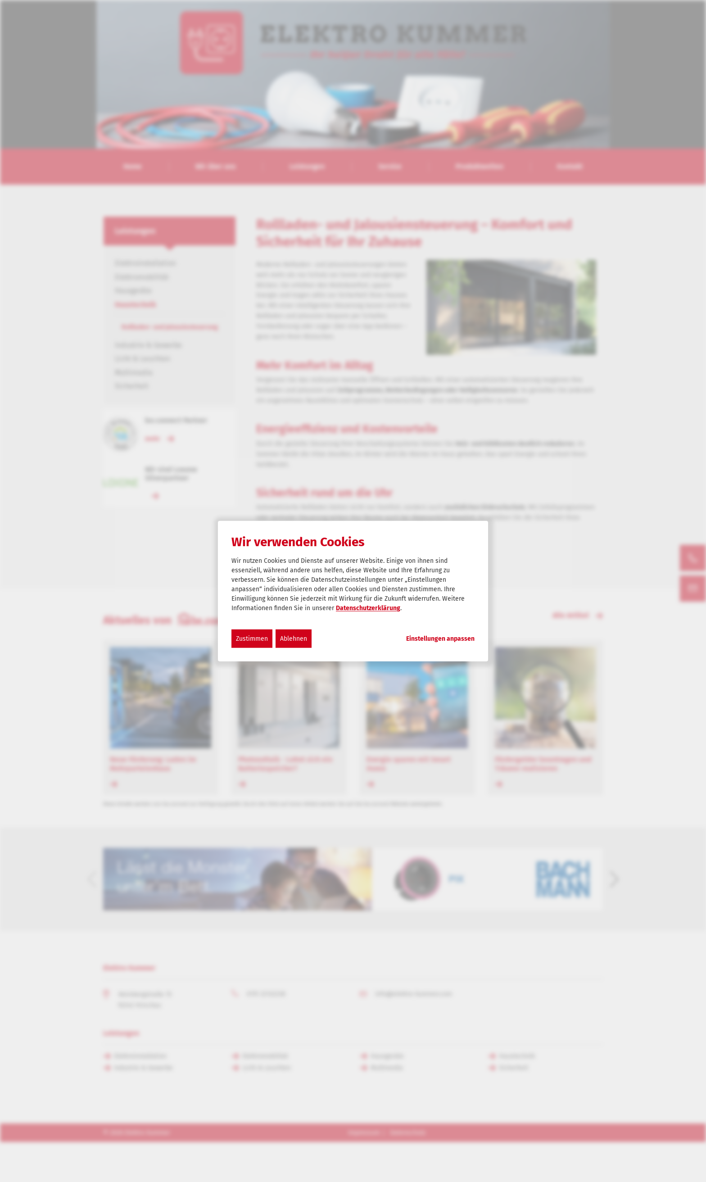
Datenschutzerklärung (368, 608)
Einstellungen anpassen (440, 639)
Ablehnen (293, 639)
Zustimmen (252, 639)
